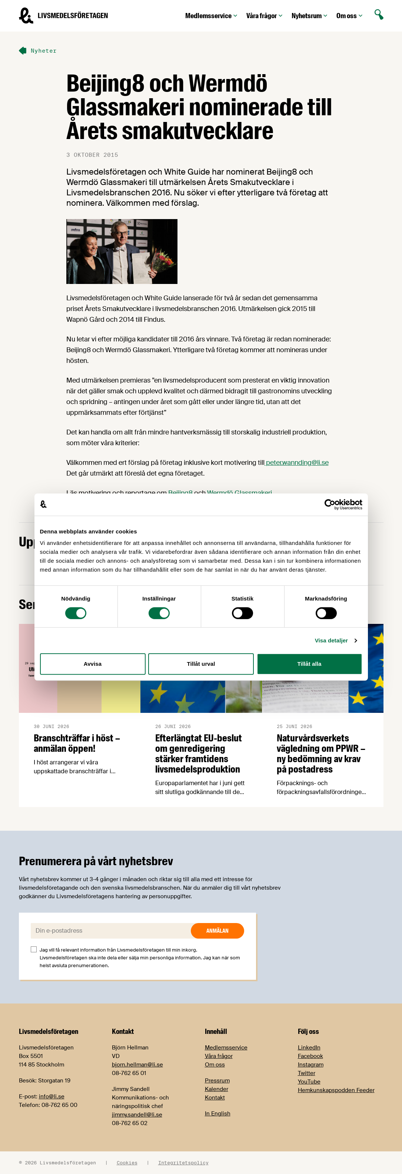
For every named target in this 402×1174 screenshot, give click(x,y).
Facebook (310, 1056)
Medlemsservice (212, 15)
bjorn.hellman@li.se (137, 1064)
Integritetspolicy (183, 1162)
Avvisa (93, 664)
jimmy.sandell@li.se (137, 1114)
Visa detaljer (331, 640)
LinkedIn (309, 1047)
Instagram (310, 1064)
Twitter (306, 1073)
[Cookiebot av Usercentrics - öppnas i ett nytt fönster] (330, 504)
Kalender (216, 1089)
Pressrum (217, 1080)
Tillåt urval (201, 664)
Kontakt (215, 1097)
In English (217, 1113)
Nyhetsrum (310, 15)
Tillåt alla (309, 664)
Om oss (350, 15)
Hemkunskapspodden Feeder (336, 1090)
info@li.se (51, 1096)
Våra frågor (265, 15)
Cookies (127, 1162)
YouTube (309, 1081)
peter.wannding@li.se (297, 462)
